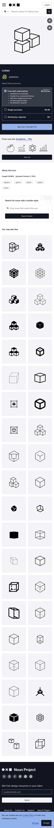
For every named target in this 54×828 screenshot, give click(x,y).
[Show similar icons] (49, 27)
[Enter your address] (27, 791)
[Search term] (28, 11)
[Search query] (27, 208)
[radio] (27, 97)
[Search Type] (6, 11)
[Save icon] (49, 20)
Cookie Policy (28, 815)
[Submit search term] (49, 11)
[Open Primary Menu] (4, 5)
